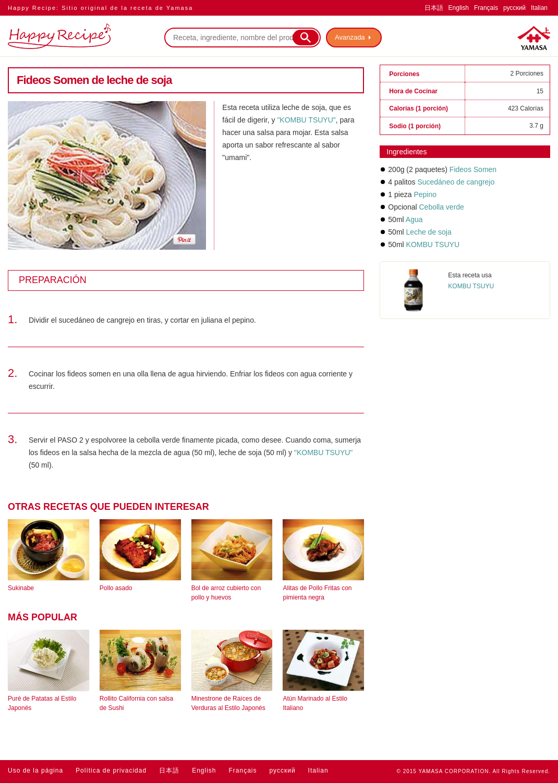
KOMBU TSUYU (432, 244)
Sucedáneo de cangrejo (455, 182)
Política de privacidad (111, 770)
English (458, 7)
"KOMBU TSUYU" (306, 120)
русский (514, 7)
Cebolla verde (441, 207)
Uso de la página (35, 770)
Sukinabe (21, 588)
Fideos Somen (473, 169)
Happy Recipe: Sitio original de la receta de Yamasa (100, 8)
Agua (414, 219)
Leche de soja (429, 232)
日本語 (433, 7)
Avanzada (350, 37)
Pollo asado (116, 588)
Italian (539, 7)
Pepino (425, 194)
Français (486, 7)
